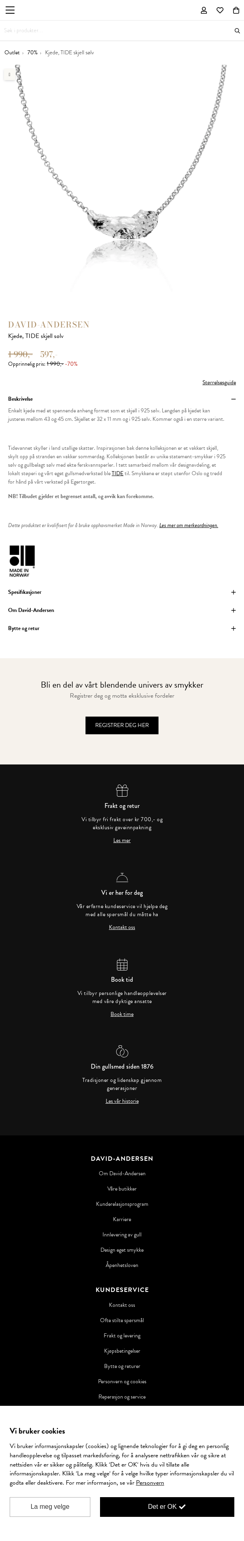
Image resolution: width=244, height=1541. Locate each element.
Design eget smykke (122, 1250)
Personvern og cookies (122, 1382)
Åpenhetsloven (122, 1265)
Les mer (122, 840)
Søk (237, 30)
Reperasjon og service (122, 1397)
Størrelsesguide (219, 382)
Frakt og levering (122, 1336)
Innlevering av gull (122, 1235)
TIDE (117, 473)
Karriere (122, 1219)
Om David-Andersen (122, 1174)
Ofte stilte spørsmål (122, 1320)
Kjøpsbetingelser (122, 1351)
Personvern (150, 1482)
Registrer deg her (122, 725)
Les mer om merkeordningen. (188, 525)
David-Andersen (49, 324)
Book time (122, 1014)
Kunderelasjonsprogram (122, 1204)
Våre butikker (122, 1189)
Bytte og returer (122, 1366)
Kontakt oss (122, 927)
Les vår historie (122, 1101)
